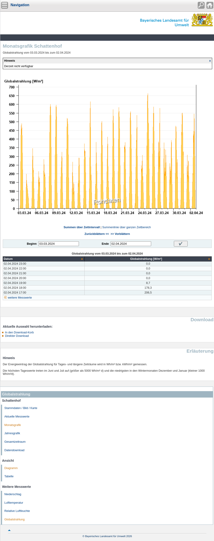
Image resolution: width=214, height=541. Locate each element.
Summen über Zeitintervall (82, 227)
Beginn (32, 243)
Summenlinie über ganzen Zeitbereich (126, 227)
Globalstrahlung (14, 519)
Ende (105, 243)
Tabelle (9, 476)
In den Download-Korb (19, 332)
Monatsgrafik (12, 425)
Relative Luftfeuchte (17, 511)
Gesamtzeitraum (14, 441)
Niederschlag (12, 494)
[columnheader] (44, 259)
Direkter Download (17, 336)
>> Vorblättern (120, 234)
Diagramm (11, 468)
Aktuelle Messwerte (16, 416)
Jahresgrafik (12, 433)
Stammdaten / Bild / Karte (20, 408)
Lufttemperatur (13, 502)
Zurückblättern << (97, 234)
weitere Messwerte (20, 297)
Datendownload (14, 450)
